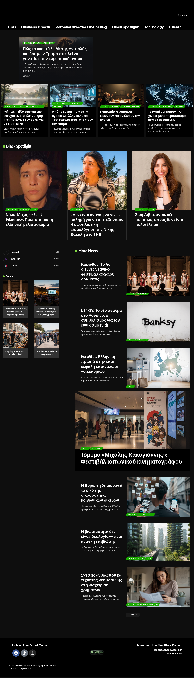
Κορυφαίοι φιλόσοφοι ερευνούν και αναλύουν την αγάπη (120, 115)
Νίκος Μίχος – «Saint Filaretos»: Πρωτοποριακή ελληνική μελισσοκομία (29, 219)
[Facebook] (31, 252)
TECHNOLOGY (80, 102)
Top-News (20, 102)
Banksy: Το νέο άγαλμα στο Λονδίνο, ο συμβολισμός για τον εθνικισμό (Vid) (101, 317)
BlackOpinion (135, 558)
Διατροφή (27, 209)
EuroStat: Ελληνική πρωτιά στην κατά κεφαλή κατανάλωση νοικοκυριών (100, 364)
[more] (185, 27)
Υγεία (39, 209)
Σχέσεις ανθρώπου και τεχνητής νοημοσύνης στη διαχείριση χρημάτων (102, 582)
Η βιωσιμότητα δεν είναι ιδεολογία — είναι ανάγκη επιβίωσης (101, 536)
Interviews (13, 209)
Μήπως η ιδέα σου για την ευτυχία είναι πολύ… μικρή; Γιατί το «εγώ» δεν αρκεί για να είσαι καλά (24, 118)
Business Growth (33, 42)
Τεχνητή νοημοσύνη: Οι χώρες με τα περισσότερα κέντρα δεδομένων (167, 115)
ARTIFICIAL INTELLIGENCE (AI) (162, 106)
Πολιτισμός (143, 293)
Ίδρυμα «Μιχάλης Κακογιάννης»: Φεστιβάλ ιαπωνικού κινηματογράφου (131, 458)
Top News (51, 42)
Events (10, 278)
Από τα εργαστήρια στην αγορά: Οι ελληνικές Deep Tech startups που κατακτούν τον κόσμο (72, 118)
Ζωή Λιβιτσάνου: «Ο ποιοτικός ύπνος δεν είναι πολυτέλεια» (159, 219)
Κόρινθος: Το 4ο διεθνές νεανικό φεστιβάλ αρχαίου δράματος (15, 313)
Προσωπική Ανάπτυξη (15, 106)
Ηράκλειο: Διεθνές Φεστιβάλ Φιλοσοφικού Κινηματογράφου (46, 313)
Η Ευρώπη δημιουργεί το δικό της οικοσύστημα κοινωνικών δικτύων (101, 492)
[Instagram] (31, 259)
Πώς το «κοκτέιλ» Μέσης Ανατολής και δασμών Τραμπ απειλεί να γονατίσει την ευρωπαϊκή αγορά (55, 53)
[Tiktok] (31, 267)
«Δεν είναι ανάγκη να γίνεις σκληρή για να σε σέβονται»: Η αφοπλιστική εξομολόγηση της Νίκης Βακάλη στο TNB (96, 224)
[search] (185, 15)
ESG (150, 558)
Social (9, 102)
